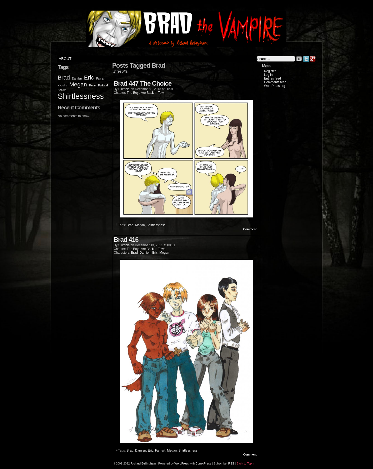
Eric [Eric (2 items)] (89, 77)
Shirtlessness (156, 225)
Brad (130, 225)
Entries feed (272, 78)
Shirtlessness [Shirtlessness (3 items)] (81, 96)
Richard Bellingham (143, 463)
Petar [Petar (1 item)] (92, 85)
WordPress (181, 463)
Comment (249, 229)
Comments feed (275, 82)
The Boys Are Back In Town (146, 93)
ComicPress (203, 463)
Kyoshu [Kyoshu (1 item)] (62, 85)
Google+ (313, 58)
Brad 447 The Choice (142, 83)
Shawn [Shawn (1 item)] (62, 89)
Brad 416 (126, 239)
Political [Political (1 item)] (103, 85)
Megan (140, 225)
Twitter (306, 58)
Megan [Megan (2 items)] (78, 84)
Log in (268, 75)
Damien (144, 252)
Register (270, 71)
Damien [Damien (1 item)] (77, 78)
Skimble (124, 89)
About (65, 59)
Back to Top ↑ (245, 463)
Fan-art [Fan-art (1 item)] (100, 78)
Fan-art (160, 450)
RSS (231, 463)
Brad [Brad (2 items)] (64, 77)
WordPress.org (274, 86)
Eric (155, 252)
